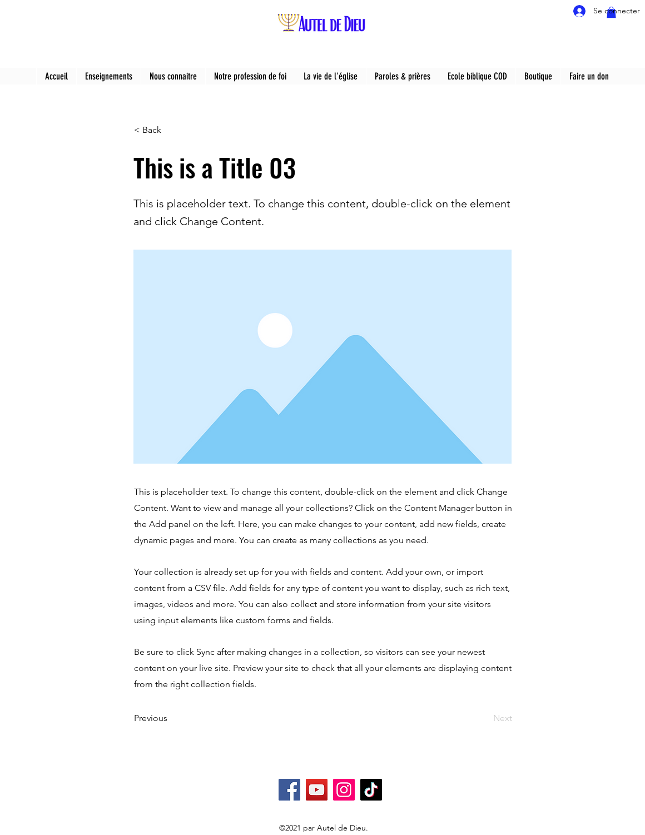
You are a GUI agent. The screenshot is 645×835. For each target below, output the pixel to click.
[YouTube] (317, 790)
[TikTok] (371, 790)
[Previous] (170, 718)
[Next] (484, 718)
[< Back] (170, 130)
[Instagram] (344, 790)
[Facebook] (289, 790)
